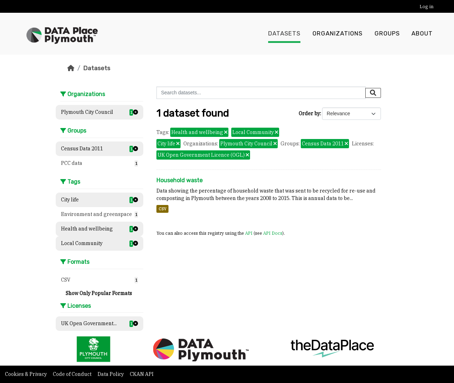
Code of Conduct (73, 374)
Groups (387, 33)
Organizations (337, 33)
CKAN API (142, 374)
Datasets (284, 33)
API (249, 233)
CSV (162, 208)
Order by (309, 113)
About (422, 33)
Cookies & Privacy (26, 374)
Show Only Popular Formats (99, 293)
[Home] (70, 68)
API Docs (272, 233)
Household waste (179, 180)
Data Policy (111, 374)
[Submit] (373, 93)
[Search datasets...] (261, 93)
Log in (426, 7)
